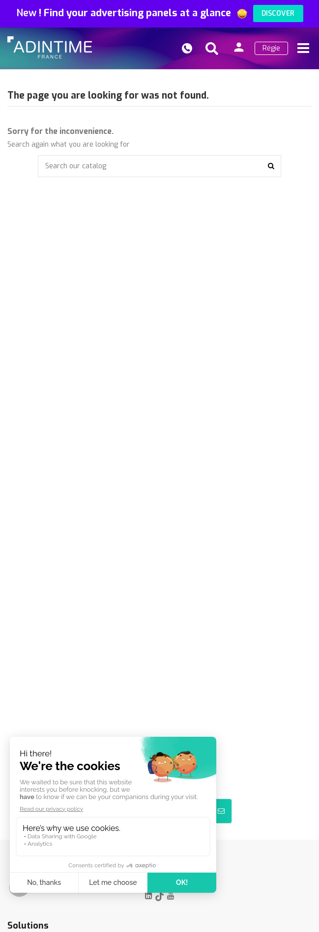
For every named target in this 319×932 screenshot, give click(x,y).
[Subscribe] (221, 811)
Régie (271, 48)
